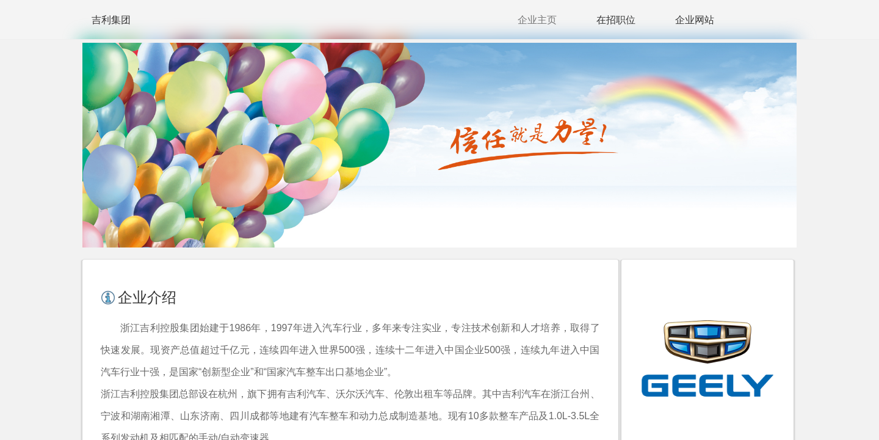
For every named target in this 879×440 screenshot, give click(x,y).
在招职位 (615, 20)
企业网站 (694, 20)
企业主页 (537, 20)
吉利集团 (111, 20)
